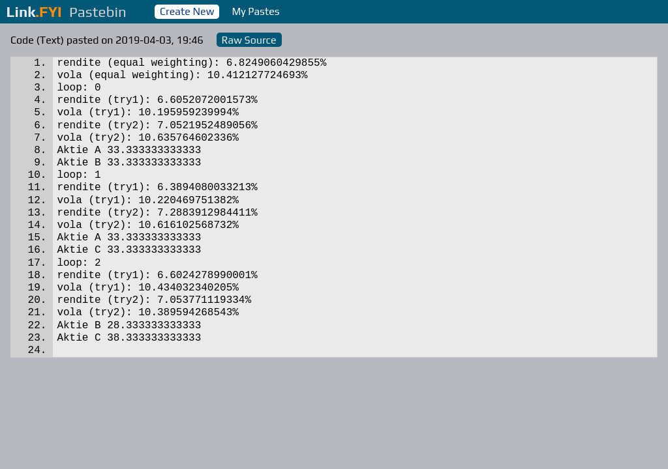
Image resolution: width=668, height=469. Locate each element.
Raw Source (249, 40)
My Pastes (256, 11)
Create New (187, 11)
